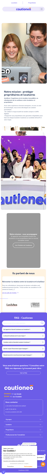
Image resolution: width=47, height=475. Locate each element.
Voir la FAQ (23, 373)
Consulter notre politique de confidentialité (13, 461)
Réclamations (39, 466)
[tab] (12, 305)
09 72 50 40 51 (11, 409)
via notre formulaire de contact (16, 406)
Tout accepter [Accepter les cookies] (28, 466)
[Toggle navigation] (41, 9)
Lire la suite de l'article (9, 293)
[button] (4, 472)
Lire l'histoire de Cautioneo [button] (23, 245)
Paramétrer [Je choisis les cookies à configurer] (10, 466)
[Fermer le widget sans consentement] (29, 444)
